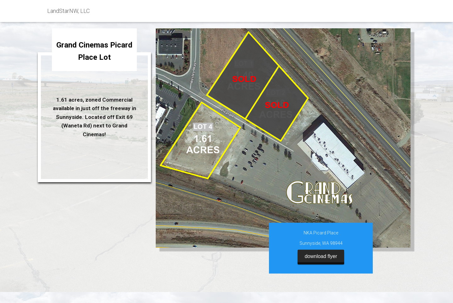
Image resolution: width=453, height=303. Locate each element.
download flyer (321, 253)
